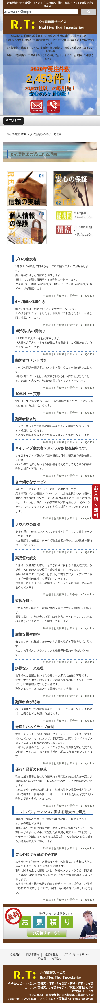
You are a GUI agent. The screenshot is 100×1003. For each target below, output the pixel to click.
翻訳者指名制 (25, 419)
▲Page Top (87, 295)
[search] (40, 11)
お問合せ (72, 295)
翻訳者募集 (32, 954)
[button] (13, 121)
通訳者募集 (51, 954)
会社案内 (15, 954)
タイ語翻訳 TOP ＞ (18, 134)
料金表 (47, 295)
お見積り (59, 295)
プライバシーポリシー (76, 954)
